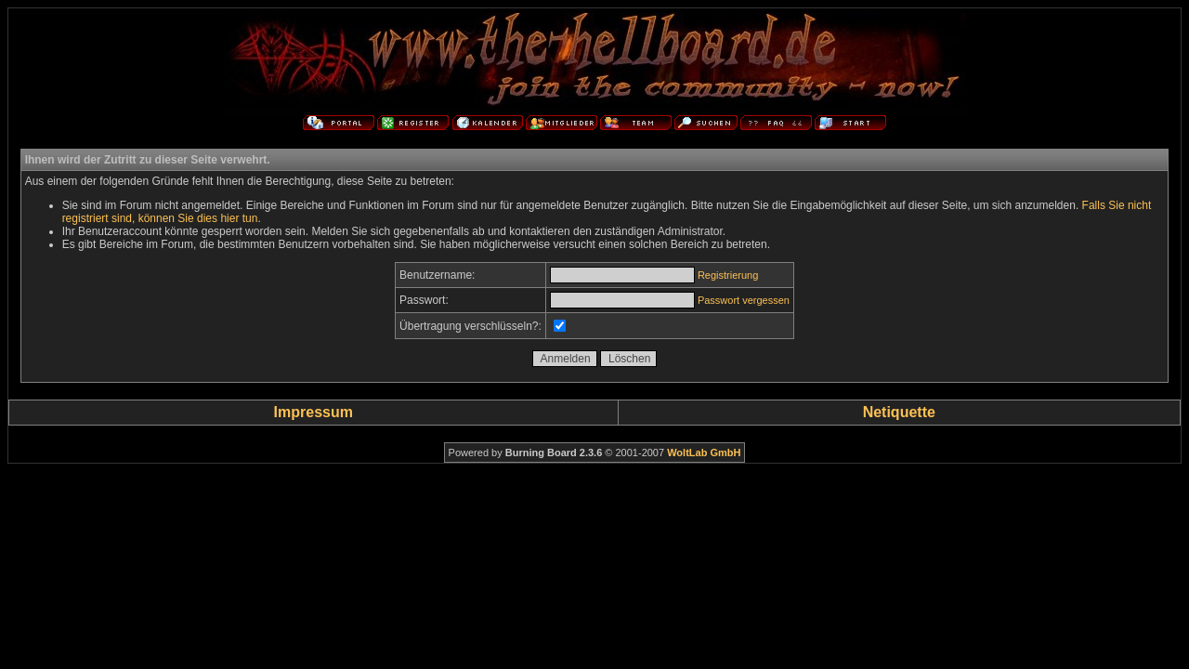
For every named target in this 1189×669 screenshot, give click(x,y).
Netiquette (899, 412)
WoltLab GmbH (703, 452)
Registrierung (728, 275)
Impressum (313, 412)
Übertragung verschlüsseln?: (470, 326)
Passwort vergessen (744, 300)
